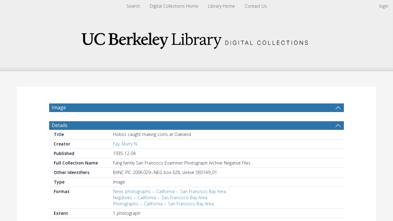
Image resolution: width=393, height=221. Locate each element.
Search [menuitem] (133, 6)
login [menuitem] (383, 6)
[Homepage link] (196, 39)
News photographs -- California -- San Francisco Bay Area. (170, 206)
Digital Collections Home (174, 6)
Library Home (221, 6)
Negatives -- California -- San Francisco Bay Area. (160, 212)
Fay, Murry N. (125, 158)
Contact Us (256, 6)
